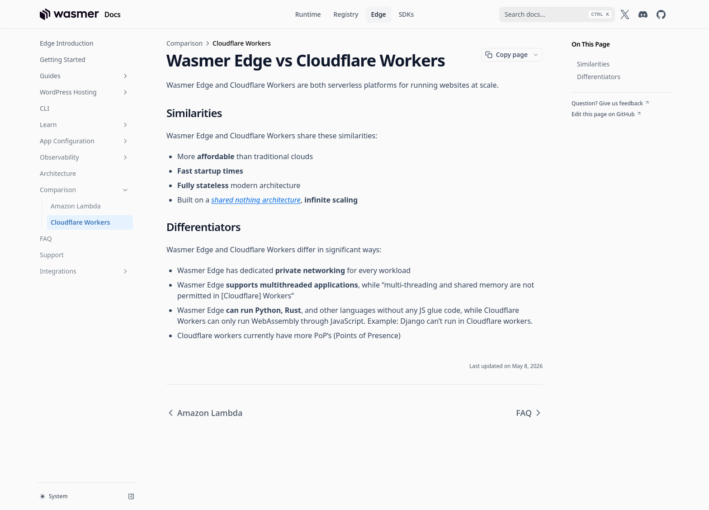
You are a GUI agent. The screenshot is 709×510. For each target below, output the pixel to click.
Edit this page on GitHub (607, 114)
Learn (84, 124)
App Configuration (84, 141)
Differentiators (598, 76)
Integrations (84, 271)
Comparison (84, 189)
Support (52, 254)
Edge (378, 14)
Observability (84, 157)
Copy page (506, 54)
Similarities (593, 64)
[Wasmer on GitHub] (661, 14)
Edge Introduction (67, 43)
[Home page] (80, 14)
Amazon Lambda (76, 206)
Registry (346, 14)
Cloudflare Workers (80, 222)
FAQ (46, 238)
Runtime (308, 14)
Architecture (58, 173)
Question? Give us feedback (611, 103)
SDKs (406, 14)
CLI (44, 108)
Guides (84, 75)
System (54, 496)
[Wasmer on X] (625, 14)
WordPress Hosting (84, 92)
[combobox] (557, 14)
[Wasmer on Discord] (643, 14)
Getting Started (62, 59)
